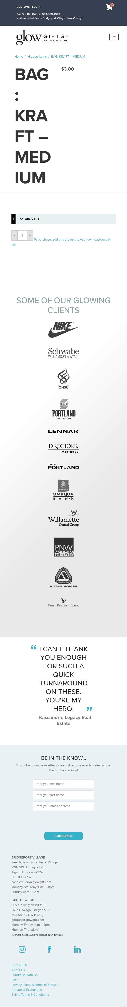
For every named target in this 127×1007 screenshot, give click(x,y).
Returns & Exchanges (26, 990)
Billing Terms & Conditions (30, 995)
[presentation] (64, 821)
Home (19, 57)
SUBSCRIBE (64, 836)
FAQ (14, 980)
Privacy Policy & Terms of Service (34, 985)
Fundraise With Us (24, 975)
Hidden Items (37, 57)
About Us (18, 970)
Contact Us (19, 965)
